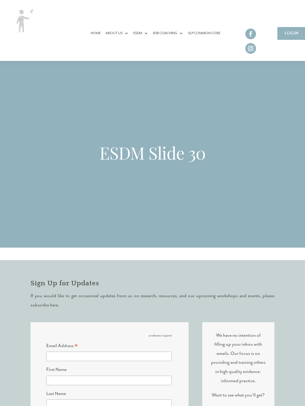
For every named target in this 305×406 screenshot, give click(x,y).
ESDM (137, 33)
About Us (114, 33)
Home (96, 33)
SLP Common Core (204, 33)
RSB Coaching (165, 33)
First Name (56, 369)
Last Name (56, 393)
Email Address (62, 347)
